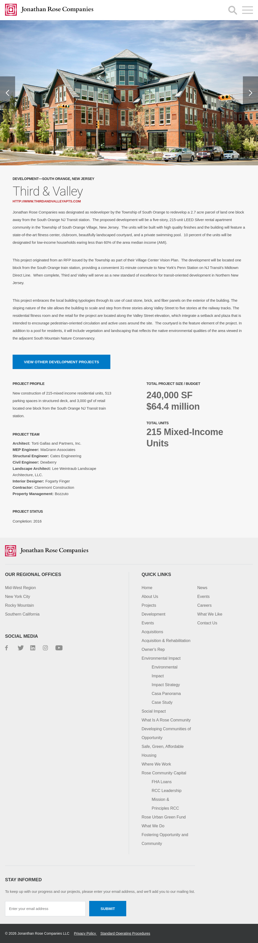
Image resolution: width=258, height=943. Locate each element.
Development (153, 614)
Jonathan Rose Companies (49, 10)
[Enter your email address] (45, 908)
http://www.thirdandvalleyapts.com (47, 201)
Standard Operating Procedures (125, 933)
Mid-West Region (20, 588)
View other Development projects (61, 362)
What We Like (209, 614)
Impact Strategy (166, 685)
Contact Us (207, 623)
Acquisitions (152, 632)
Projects (149, 605)
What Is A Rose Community (166, 720)
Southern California (22, 614)
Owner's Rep (153, 649)
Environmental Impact (161, 658)
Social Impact (154, 711)
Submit (108, 908)
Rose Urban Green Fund (164, 817)
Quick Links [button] (156, 574)
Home (147, 588)
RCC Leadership (166, 790)
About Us (150, 596)
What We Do (153, 826)
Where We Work (156, 764)
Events (148, 623)
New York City (17, 596)
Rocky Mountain (19, 605)
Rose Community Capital (164, 773)
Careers (204, 605)
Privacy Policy (85, 933)
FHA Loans (162, 782)
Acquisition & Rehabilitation (166, 640)
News (202, 588)
